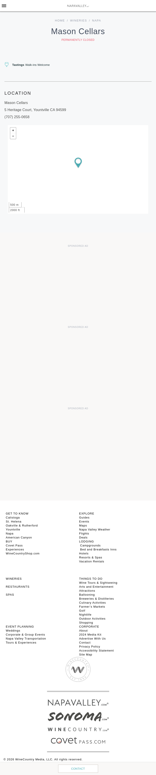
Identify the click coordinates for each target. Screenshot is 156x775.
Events (84, 521)
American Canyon (19, 537)
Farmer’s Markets (92, 606)
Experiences (15, 549)
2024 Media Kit (90, 634)
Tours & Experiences (21, 642)
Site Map (85, 654)
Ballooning (87, 594)
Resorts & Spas (90, 557)
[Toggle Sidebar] (4, 6)
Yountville (13, 529)
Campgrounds (90, 545)
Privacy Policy (89, 646)
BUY (9, 541)
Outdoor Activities (92, 618)
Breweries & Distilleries (96, 598)
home (60, 20)
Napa (10, 533)
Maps (83, 525)
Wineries (78, 20)
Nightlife (85, 614)
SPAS (10, 594)
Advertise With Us (92, 638)
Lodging (86, 541)
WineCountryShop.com (23, 553)
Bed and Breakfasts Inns (98, 549)
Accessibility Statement (96, 650)
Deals (83, 537)
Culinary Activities (92, 602)
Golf (82, 610)
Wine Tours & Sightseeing (98, 582)
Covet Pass (14, 545)
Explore (86, 513)
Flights (84, 533)
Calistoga (13, 517)
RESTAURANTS (18, 586)
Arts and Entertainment (96, 586)
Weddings (13, 630)
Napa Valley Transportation (26, 638)
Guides (84, 517)
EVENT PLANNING (20, 626)
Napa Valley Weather (95, 529)
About (83, 630)
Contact (78, 768)
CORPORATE (89, 626)
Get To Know (17, 513)
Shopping (86, 622)
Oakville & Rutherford (22, 525)
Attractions (87, 590)
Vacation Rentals (91, 561)
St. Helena (14, 521)
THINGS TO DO (91, 578)
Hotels (84, 553)
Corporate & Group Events (25, 634)
